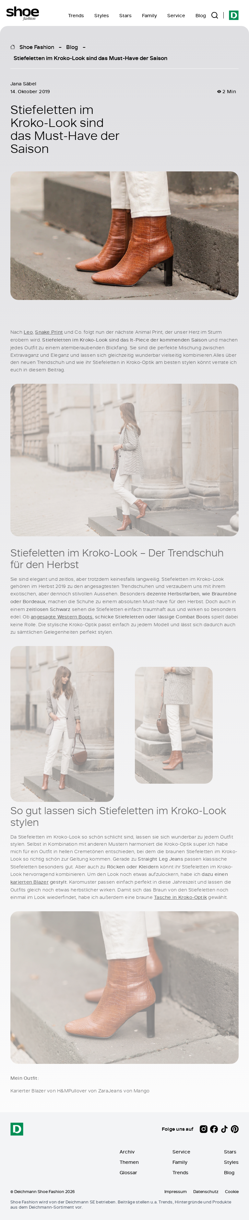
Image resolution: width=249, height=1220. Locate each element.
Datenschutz (206, 1191)
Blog (200, 15)
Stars (125, 15)
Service (176, 15)
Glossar (128, 1172)
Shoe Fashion (36, 47)
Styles (101, 15)
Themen (129, 1162)
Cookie (232, 1191)
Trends (76, 15)
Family (149, 15)
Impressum (175, 1191)
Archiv (127, 1151)
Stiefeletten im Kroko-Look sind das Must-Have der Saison (90, 58)
